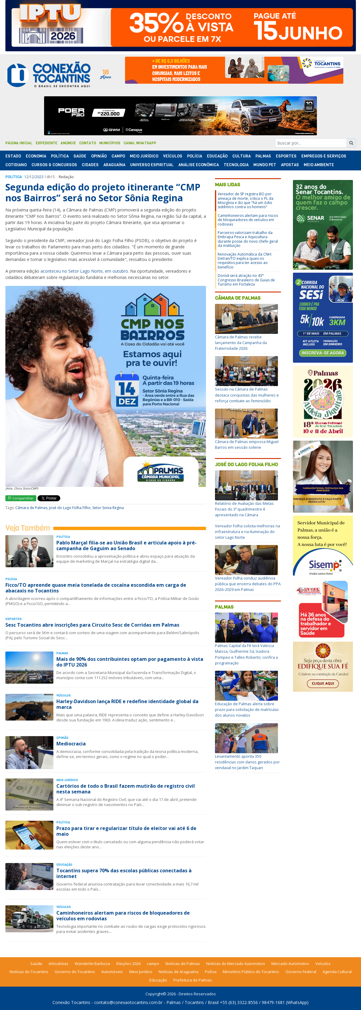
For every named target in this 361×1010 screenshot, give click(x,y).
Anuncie (68, 143)
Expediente (46, 143)
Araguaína (114, 164)
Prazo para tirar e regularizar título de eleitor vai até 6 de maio (126, 831)
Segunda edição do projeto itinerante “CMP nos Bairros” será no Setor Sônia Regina (102, 192)
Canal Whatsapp (140, 143)
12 (26, 176)
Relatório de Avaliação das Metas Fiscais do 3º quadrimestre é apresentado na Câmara (244, 509)
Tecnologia (236, 164)
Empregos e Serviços (323, 156)
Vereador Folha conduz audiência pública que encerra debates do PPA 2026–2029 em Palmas (248, 583)
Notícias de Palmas (183, 963)
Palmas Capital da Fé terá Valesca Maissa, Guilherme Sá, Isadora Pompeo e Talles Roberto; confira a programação (246, 654)
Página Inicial (18, 143)
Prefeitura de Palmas (192, 980)
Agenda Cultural (337, 971)
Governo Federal (300, 971)
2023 (39, 176)
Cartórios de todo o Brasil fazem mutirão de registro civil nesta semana (125, 789)
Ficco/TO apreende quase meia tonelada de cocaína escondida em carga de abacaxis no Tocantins (95, 588)
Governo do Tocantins (75, 971)
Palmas (263, 156)
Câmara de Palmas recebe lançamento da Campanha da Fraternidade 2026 (241, 342)
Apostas (290, 164)
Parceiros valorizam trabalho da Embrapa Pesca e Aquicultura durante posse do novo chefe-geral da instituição (248, 239)
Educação (217, 156)
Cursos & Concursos (54, 164)
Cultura (241, 156)
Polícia (210, 971)
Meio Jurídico (144, 156)
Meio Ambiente (319, 164)
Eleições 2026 (128, 963)
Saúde (79, 156)
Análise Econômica (198, 164)
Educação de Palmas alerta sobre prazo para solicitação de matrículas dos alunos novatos (247, 709)
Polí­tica (60, 156)
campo (153, 963)
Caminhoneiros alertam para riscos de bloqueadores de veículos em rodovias (123, 916)
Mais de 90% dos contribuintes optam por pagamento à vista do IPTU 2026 (129, 662)
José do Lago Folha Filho (70, 507)
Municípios (109, 143)
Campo (118, 156)
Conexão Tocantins (71, 1002)
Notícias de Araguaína (178, 971)
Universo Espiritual (152, 164)
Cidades (90, 164)
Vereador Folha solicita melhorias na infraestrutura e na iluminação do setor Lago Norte (247, 531)
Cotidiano (16, 164)
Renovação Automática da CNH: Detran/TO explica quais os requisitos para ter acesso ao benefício (245, 261)
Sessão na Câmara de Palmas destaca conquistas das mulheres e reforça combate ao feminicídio (247, 394)
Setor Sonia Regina (108, 507)
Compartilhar (21, 498)
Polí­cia (194, 156)
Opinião (99, 156)
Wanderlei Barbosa (92, 963)
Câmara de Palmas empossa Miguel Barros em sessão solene (247, 444)
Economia (36, 156)
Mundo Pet (264, 164)
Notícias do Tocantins (29, 971)
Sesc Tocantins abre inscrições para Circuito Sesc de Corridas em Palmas (92, 625)
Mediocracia (71, 743)
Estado (13, 156)
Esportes (286, 156)
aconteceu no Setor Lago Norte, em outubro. (84, 271)
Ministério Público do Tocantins (251, 971)
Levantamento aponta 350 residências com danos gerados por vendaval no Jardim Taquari (247, 762)
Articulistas (58, 963)
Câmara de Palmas (31, 507)
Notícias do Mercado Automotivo (235, 963)
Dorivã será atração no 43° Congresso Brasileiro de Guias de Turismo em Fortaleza (246, 280)
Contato (87, 143)
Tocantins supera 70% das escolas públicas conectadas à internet (124, 873)
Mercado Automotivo (290, 963)
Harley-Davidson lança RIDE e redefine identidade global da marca (127, 704)
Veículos (172, 156)
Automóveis (112, 971)
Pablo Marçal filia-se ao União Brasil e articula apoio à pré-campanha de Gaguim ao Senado (126, 545)
